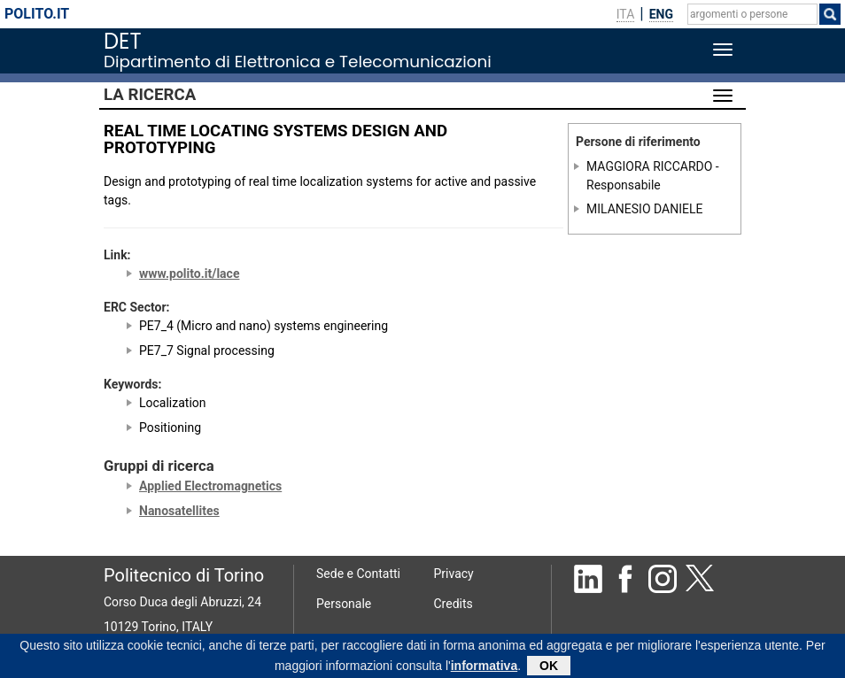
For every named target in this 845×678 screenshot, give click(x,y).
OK (548, 667)
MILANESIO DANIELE (644, 208)
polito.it (36, 13)
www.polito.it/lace (189, 273)
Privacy (454, 573)
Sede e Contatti (358, 573)
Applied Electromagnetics (210, 486)
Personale (343, 604)
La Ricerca (150, 94)
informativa (484, 667)
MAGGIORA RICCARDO (649, 166)
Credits (453, 604)
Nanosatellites (179, 511)
